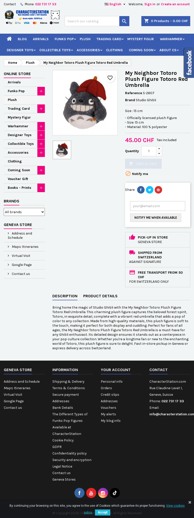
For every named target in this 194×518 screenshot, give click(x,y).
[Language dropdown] (116, 4)
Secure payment (65, 394)
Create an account (175, 4)
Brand (130, 100)
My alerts (108, 414)
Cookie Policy (63, 440)
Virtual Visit (20, 256)
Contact (10, 4)
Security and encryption (71, 460)
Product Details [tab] (100, 296)
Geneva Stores (64, 479)
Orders (106, 388)
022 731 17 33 (45, 4)
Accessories (88, 50)
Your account (116, 369)
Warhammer (171, 39)
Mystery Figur (140, 39)
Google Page (21, 265)
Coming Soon (141, 50)
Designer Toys (20, 50)
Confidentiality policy (69, 453)
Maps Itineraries (25, 247)
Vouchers (108, 408)
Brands (11, 201)
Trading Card (108, 39)
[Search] (97, 21)
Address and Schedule (20, 235)
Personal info (112, 381)
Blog (22, 39)
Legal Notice (62, 466)
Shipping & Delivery (68, 381)
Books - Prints (19, 188)
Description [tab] (64, 296)
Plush (85, 39)
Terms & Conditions (68, 388)
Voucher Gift (18, 179)
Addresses (60, 401)
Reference (133, 93)
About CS (167, 50)
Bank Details (62, 408)
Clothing (114, 50)
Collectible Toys (55, 50)
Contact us (20, 274)
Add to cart (142, 163)
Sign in (149, 4)
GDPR (57, 447)
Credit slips (110, 394)
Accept (103, 512)
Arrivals (41, 39)
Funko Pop (64, 39)
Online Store (17, 73)
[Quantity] (148, 151)
